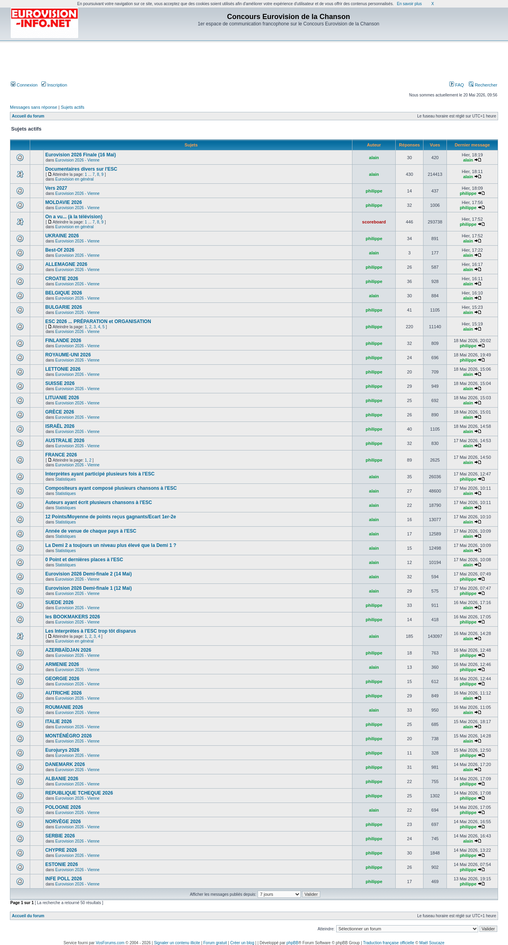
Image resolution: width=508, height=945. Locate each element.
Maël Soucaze (431, 943)
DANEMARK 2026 (65, 764)
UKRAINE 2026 (62, 236)
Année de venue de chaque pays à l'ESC (91, 531)
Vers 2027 (56, 188)
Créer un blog (242, 943)
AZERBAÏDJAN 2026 (68, 650)
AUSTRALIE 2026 (65, 440)
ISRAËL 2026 (60, 426)
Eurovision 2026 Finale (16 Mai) (80, 155)
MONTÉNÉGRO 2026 (68, 736)
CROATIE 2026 (61, 278)
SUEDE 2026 (59, 602)
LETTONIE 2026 (63, 369)
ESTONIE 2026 (61, 864)
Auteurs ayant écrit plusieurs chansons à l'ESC (98, 502)
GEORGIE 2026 (62, 678)
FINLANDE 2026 (63, 340)
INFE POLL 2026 (63, 878)
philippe (374, 191)
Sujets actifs (72, 107)
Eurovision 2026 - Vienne (77, 160)
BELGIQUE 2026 (63, 293)
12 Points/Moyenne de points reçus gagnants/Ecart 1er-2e (110, 517)
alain (374, 157)
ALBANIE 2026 (61, 778)
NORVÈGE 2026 (63, 821)
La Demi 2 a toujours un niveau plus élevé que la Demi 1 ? (110, 545)
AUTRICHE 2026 (63, 693)
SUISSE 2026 (60, 383)
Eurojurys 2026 (62, 750)
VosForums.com (110, 943)
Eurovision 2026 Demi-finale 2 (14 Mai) (88, 574)
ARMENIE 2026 (62, 664)
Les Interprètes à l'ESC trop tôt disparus (90, 631)
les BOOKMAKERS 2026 (72, 617)
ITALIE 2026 (58, 721)
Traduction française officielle (388, 943)
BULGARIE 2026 (63, 307)
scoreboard (374, 221)
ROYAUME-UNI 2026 (68, 355)
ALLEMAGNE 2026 (66, 264)
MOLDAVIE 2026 (63, 202)
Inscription (54, 85)
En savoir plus (409, 4)
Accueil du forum (28, 116)
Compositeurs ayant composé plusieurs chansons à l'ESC (111, 488)
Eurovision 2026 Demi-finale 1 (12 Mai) (88, 588)
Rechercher (483, 85)
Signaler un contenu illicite (177, 943)
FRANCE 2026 (61, 455)
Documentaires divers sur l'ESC (81, 169)
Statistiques (65, 479)
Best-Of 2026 (59, 250)
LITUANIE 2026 (62, 397)
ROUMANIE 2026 (64, 707)
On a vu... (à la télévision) (73, 216)
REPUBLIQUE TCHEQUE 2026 (79, 793)
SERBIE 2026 (60, 836)
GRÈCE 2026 (59, 412)
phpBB (292, 943)
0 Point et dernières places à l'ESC (84, 559)
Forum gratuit (215, 943)
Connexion (24, 85)
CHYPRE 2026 (61, 850)
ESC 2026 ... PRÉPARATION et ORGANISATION (98, 321)
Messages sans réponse (33, 107)
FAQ (456, 85)
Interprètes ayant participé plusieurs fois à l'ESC (100, 474)
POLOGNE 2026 (63, 807)
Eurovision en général (74, 179)
